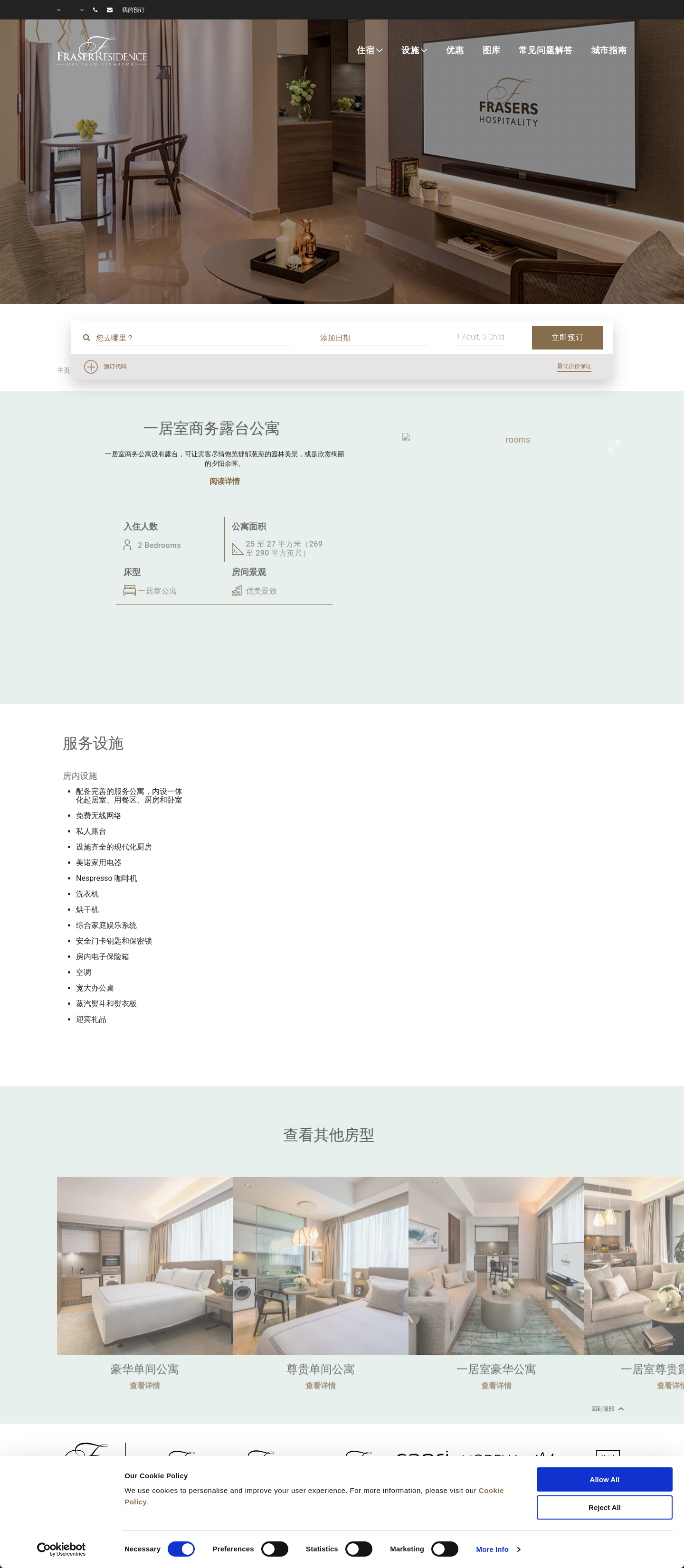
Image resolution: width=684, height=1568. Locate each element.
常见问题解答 (545, 50)
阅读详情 (224, 481)
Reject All (605, 1507)
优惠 (455, 50)
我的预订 (133, 10)
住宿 (366, 50)
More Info (492, 1549)
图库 (492, 50)
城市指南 (609, 50)
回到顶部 (606, 1408)
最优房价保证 (574, 366)
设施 (410, 50)
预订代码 (115, 366)
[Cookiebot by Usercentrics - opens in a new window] (61, 1549)
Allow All (605, 1479)
